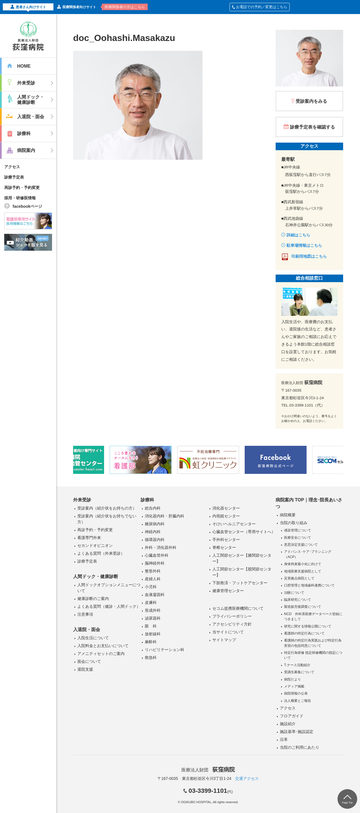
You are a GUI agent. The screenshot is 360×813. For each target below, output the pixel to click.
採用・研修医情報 (20, 198)
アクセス (12, 167)
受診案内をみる (311, 101)
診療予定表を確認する (312, 127)
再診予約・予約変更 (22, 187)
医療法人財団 (208, 770)
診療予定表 (14, 177)
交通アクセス (247, 778)
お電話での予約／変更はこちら (259, 7)
